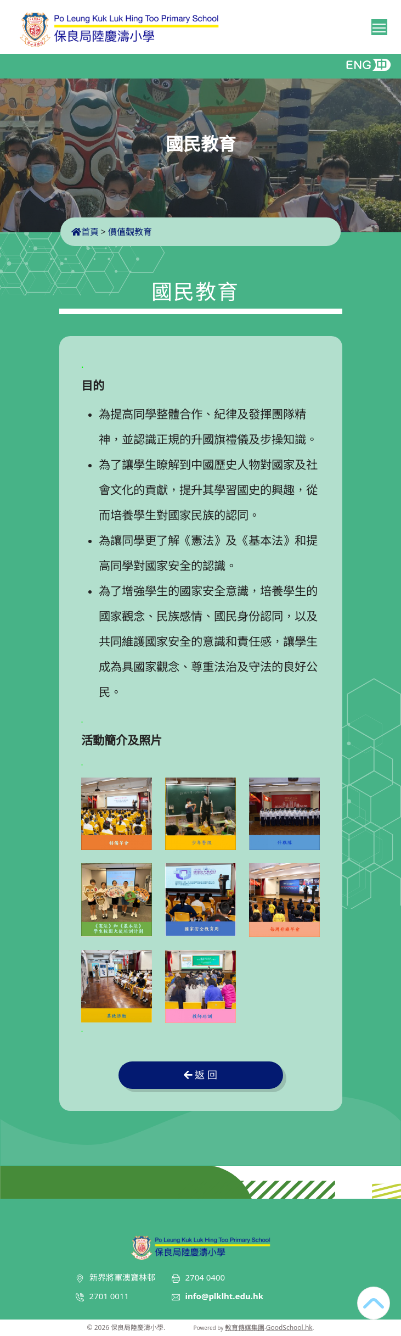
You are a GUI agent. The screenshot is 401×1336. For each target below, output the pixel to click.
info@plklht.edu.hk (224, 1295)
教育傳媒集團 (244, 1327)
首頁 (85, 232)
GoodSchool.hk (289, 1327)
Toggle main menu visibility (379, 26)
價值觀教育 (130, 232)
